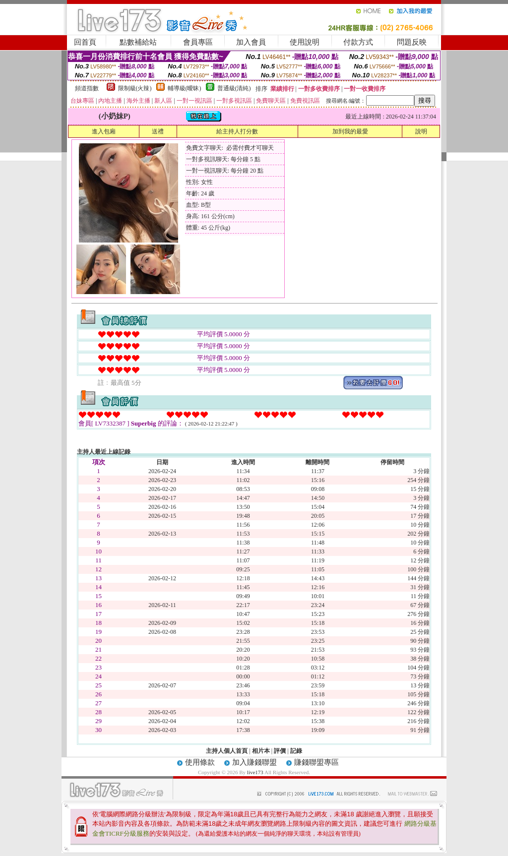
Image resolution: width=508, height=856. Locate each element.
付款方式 (358, 42)
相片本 (261, 750)
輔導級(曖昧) (184, 88)
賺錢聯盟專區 (316, 762)
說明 (421, 131)
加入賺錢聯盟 (254, 762)
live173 (255, 772)
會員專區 (198, 42)
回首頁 (85, 42)
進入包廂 (104, 131)
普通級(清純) (234, 88)
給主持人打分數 (237, 131)
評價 (280, 750)
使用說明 (304, 42)
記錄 (296, 750)
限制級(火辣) (135, 88)
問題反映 (412, 42)
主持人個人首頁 (227, 750)
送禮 (158, 131)
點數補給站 (138, 42)
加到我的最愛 (350, 131)
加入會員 (251, 42)
